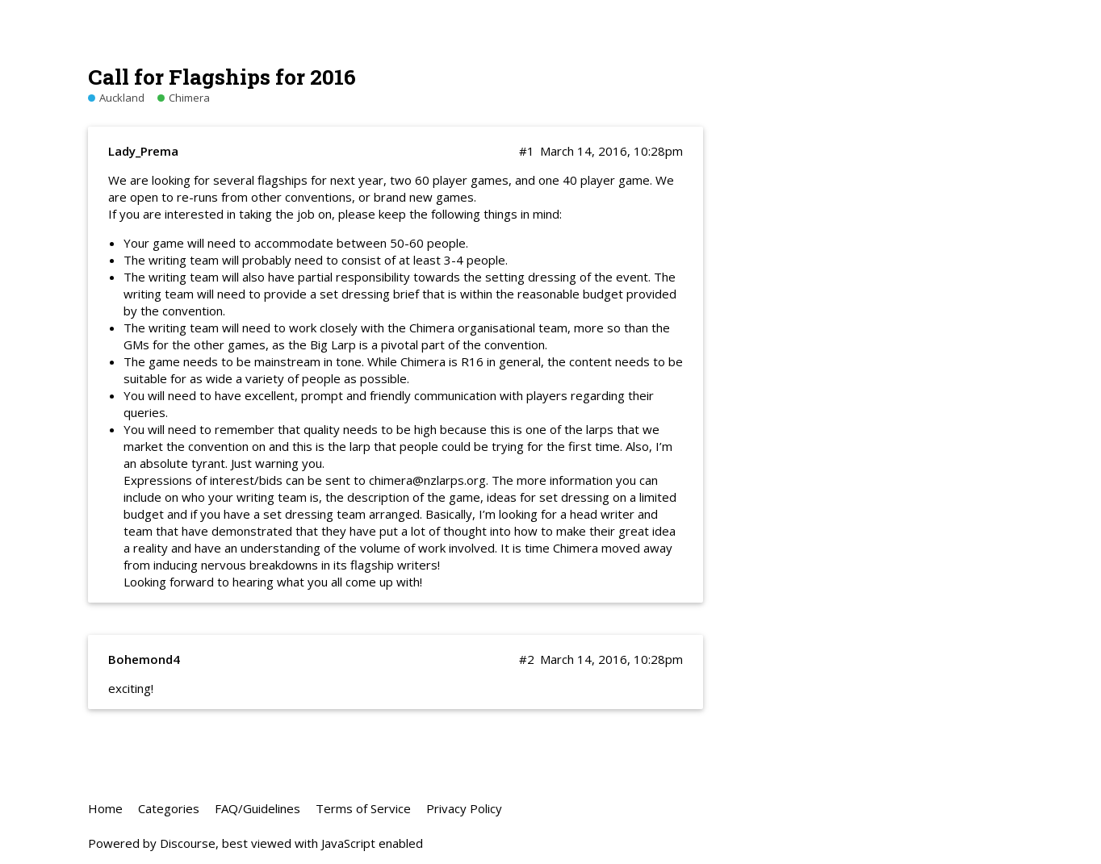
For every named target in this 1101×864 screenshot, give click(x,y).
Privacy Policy (464, 808)
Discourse (188, 843)
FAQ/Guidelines (257, 808)
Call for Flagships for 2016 (222, 76)
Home (105, 808)
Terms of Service (363, 808)
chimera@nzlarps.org (427, 480)
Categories (168, 808)
